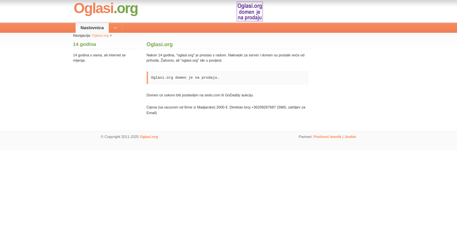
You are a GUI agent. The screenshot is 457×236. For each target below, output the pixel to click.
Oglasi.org (100, 35)
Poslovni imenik (327, 137)
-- (115, 27)
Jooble (350, 137)
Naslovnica (92, 27)
